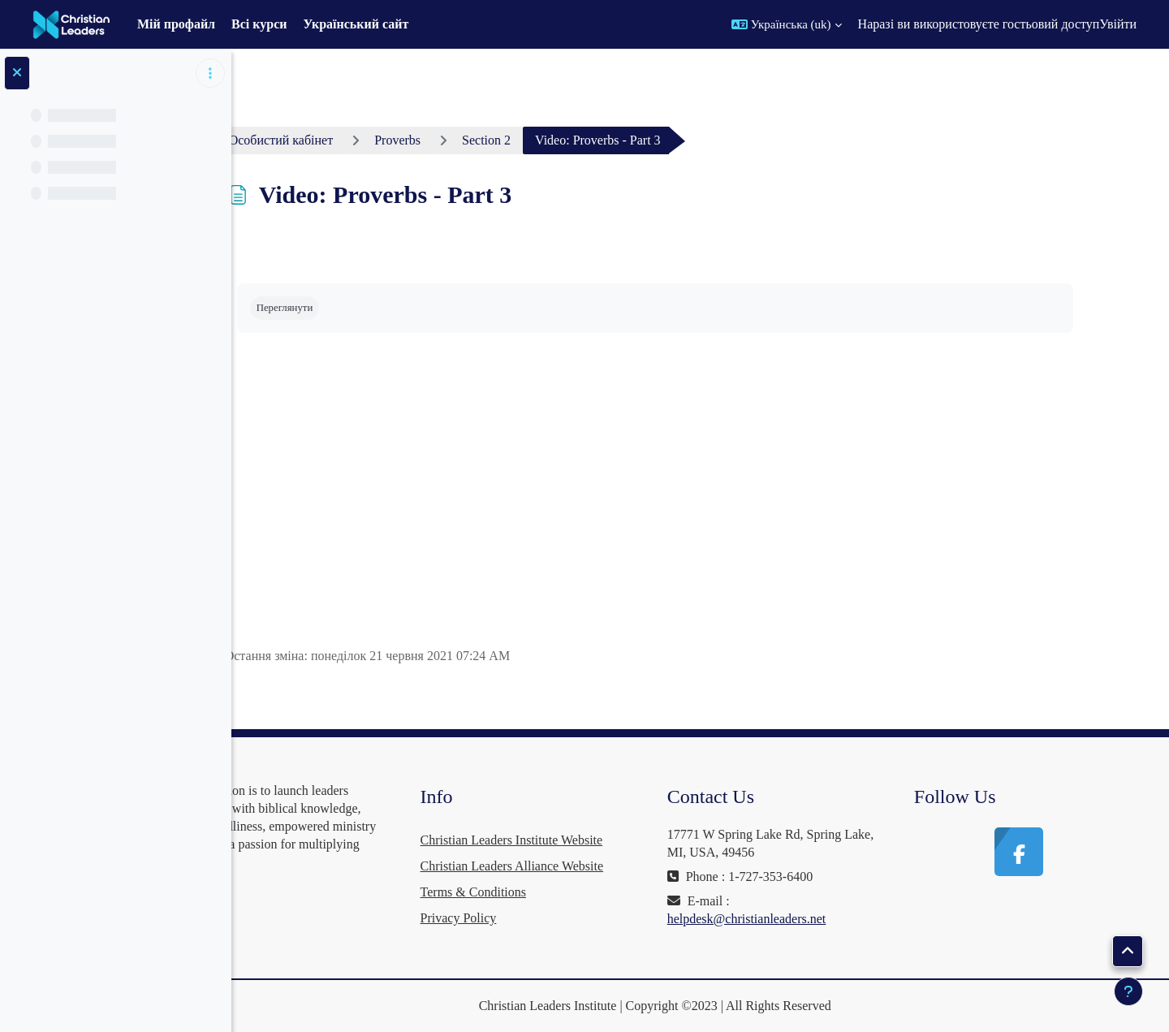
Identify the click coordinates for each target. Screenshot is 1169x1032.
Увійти (1118, 24)
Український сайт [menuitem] (356, 24)
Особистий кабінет (333, 140)
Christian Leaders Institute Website (589, 840)
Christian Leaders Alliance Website (589, 866)
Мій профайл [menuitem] (176, 24)
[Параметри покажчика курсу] (210, 73)
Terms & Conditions (550, 892)
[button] (787, 24)
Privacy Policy (536, 918)
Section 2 (538, 140)
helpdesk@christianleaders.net (798, 919)
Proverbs (449, 140)
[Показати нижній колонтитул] (1128, 991)
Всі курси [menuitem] (259, 24)
